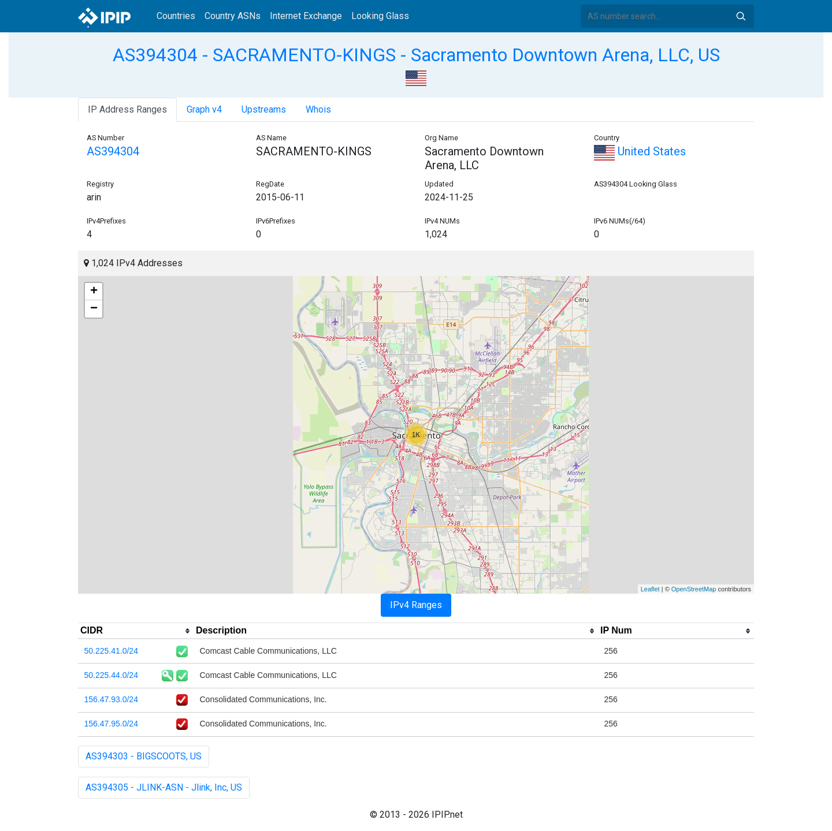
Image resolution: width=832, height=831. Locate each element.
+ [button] (94, 291)
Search (740, 16)
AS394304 (113, 151)
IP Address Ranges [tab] (127, 109)
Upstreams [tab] (264, 109)
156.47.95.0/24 (111, 723)
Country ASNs (233, 15)
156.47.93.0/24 (111, 699)
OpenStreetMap (693, 589)
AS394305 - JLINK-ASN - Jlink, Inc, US (164, 787)
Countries (176, 15)
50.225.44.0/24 (111, 675)
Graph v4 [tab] (204, 109)
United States (640, 151)
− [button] (94, 309)
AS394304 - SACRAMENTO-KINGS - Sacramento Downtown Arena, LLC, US (416, 55)
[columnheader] (136, 631)
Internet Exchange (306, 15)
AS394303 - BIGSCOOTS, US (144, 756)
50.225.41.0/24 (111, 650)
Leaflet (650, 589)
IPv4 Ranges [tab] (416, 604)
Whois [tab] (318, 109)
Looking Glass (380, 15)
